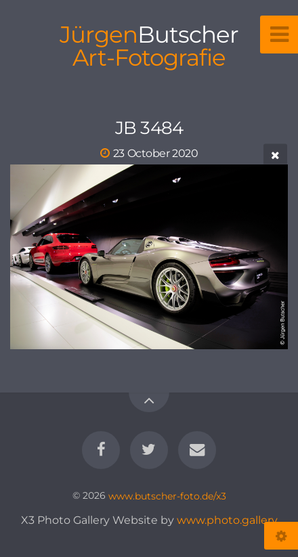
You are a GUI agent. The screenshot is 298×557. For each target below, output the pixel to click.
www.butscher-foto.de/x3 (167, 495)
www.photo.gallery (227, 520)
